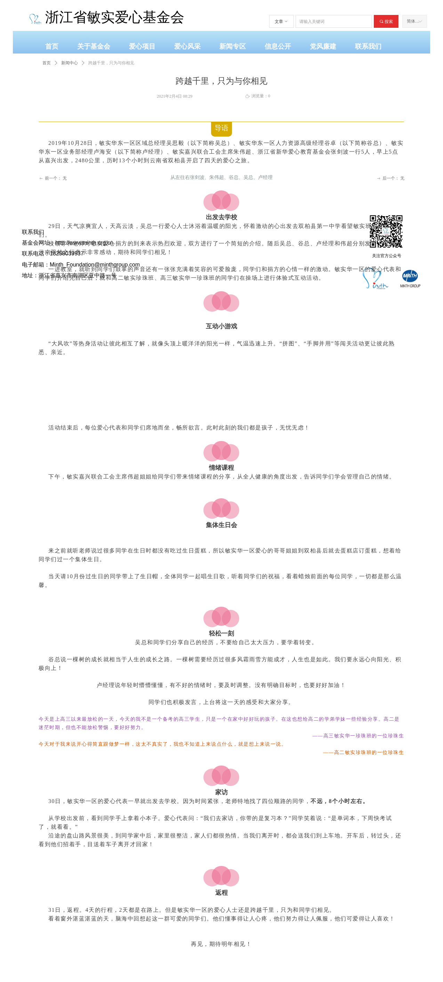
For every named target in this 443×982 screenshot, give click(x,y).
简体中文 (415, 21)
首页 (46, 62)
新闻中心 (69, 62)
